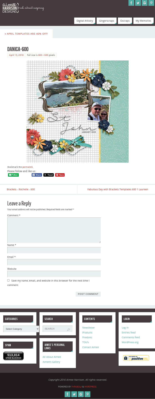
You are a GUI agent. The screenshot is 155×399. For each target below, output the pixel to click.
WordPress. (90, 386)
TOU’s (85, 342)
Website (12, 268)
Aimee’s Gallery (51, 361)
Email (11, 257)
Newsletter (88, 327)
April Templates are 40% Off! (26, 33)
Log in (125, 327)
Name (11, 245)
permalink (27, 167)
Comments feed (131, 337)
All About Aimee (52, 357)
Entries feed (129, 332)
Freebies (87, 337)
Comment (13, 215)
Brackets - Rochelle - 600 (21, 189)
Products (87, 332)
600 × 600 (43, 55)
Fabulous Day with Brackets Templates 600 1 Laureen (117, 189)
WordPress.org (130, 342)
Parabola (76, 386)
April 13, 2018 (16, 55)
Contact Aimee (90, 347)
